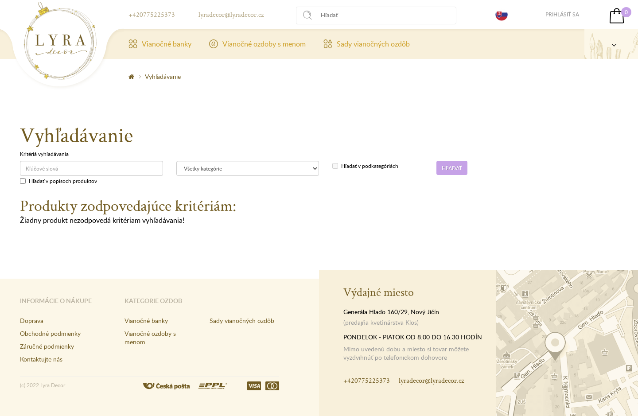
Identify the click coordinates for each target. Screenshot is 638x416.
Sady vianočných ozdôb (366, 44)
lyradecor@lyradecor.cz (231, 14)
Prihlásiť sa (562, 14)
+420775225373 (151, 14)
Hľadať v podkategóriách (365, 165)
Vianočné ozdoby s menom (257, 44)
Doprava (31, 320)
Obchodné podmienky (50, 333)
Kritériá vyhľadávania (44, 153)
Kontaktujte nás (41, 359)
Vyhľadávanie (163, 76)
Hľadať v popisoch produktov (58, 180)
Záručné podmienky (47, 346)
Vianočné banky (159, 44)
